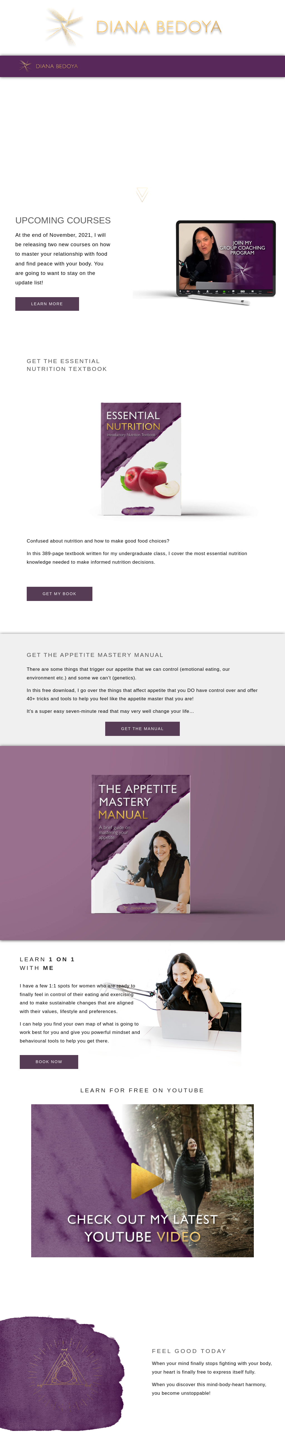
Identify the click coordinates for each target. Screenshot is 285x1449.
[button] (142, 729)
